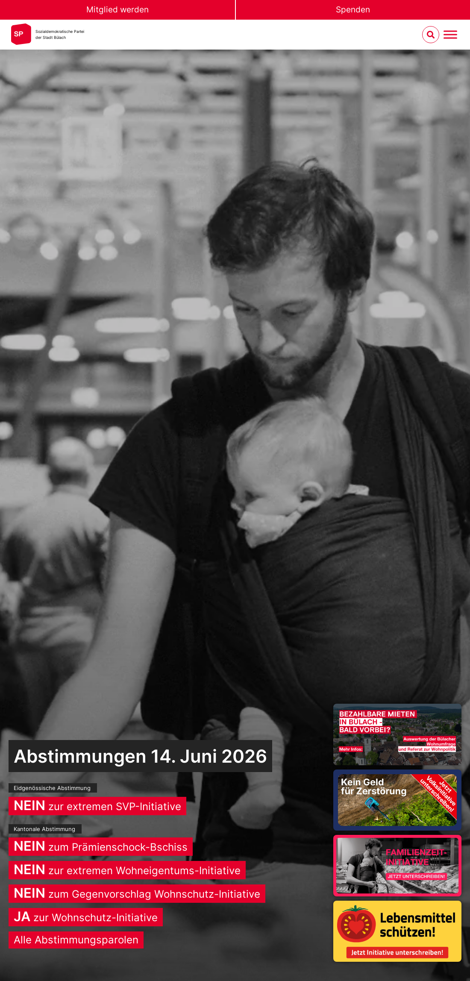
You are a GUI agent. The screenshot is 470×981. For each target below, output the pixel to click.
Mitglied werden (117, 10)
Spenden (353, 10)
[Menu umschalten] (450, 35)
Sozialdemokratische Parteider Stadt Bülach (59, 34)
